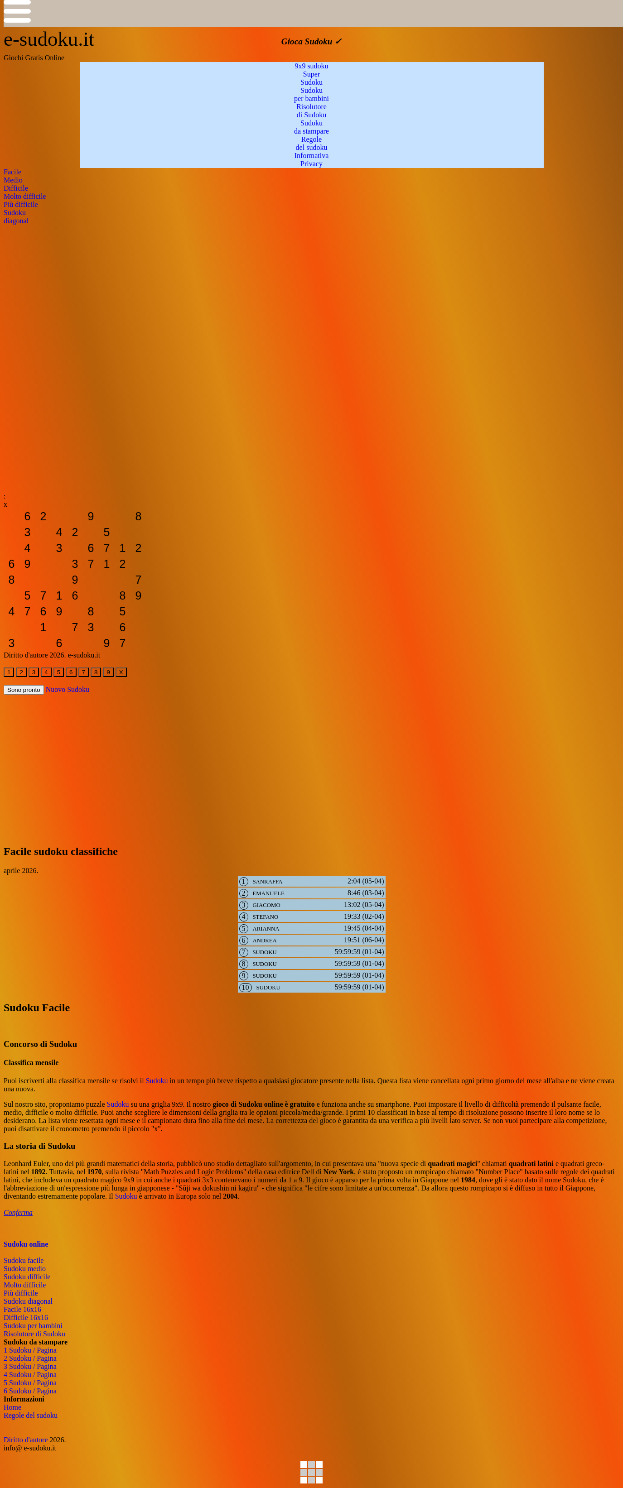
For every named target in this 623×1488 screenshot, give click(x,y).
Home (12, 1407)
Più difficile (21, 1293)
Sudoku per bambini (33, 1326)
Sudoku (157, 1081)
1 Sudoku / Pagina (30, 1350)
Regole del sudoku (31, 1415)
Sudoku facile (23, 1260)
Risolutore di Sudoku (34, 1334)
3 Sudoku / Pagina (30, 1366)
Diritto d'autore (26, 1440)
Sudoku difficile (27, 1277)
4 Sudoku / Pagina (30, 1374)
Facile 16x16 (22, 1309)
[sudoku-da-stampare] (11, 516)
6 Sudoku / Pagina (30, 1391)
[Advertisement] (275, 288)
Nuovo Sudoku (67, 689)
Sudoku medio (25, 1268)
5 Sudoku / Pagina (30, 1383)
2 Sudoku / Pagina (30, 1358)
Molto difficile (25, 1285)
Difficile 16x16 (26, 1317)
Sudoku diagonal (28, 1301)
